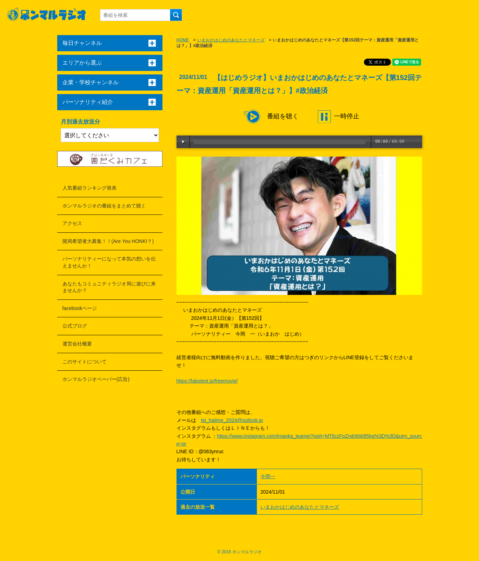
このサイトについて (84, 361)
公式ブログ (74, 326)
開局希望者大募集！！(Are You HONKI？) (108, 241)
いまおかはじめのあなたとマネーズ (231, 40)
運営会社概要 (77, 343)
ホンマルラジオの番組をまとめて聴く (104, 206)
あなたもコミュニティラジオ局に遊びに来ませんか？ (109, 287)
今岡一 (267, 476)
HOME (183, 40)
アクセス (72, 223)
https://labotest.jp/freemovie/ (207, 381)
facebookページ (79, 308)
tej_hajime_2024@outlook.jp (232, 420)
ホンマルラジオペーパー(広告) (95, 379)
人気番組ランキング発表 (89, 188)
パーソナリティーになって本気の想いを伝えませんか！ (109, 262)
